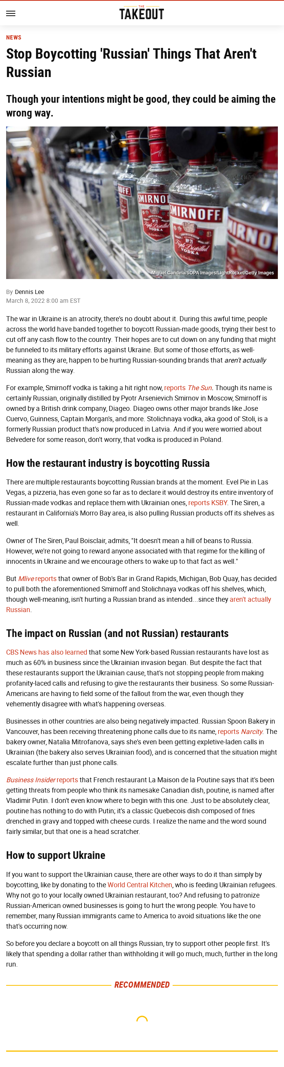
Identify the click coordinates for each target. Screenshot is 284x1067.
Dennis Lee (29, 291)
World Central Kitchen (140, 885)
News (13, 37)
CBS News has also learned (46, 652)
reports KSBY (207, 503)
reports (175, 388)
